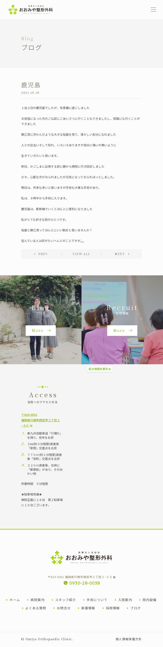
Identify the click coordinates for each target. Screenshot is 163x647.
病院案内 (36, 601)
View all (81, 255)
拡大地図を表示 (98, 370)
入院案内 (123, 601)
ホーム (13, 601)
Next (119, 255)
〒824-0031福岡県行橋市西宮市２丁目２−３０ (40, 421)
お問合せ (62, 609)
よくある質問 (34, 609)
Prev (43, 255)
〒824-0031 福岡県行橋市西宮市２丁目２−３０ (81, 578)
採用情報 (111, 609)
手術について (95, 601)
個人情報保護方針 (129, 640)
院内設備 (148, 601)
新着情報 (86, 609)
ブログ (134, 609)
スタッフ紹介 (64, 601)
